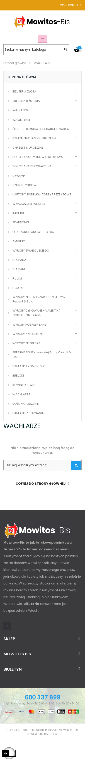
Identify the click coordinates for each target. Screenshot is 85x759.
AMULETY (18, 241)
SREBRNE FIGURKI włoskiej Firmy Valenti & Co (41, 354)
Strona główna (22, 77)
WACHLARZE (21, 394)
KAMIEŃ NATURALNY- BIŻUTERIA (34, 138)
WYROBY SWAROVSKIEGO (30, 250)
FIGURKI (17, 288)
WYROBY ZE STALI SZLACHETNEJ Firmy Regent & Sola (38, 299)
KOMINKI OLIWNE (24, 385)
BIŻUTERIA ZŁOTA (24, 91)
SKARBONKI (20, 222)
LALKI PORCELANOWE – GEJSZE (34, 232)
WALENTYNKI (21, 119)
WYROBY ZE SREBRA (26, 343)
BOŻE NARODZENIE (25, 404)
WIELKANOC (20, 110)
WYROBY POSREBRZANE (29, 324)
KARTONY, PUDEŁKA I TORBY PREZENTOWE (41, 194)
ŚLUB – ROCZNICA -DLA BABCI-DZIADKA (40, 129)
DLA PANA (19, 260)
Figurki (17, 278)
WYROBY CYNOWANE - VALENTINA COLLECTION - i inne (36, 312)
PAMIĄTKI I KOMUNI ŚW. (28, 366)
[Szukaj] (36, 50)
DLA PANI (18, 269)
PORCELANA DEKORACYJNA (32, 166)
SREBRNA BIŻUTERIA (26, 101)
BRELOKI (18, 375)
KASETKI (18, 213)
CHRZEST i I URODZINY (27, 147)
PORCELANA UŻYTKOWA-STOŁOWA (37, 157)
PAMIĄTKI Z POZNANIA (28, 413)
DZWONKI (19, 176)
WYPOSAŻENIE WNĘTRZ (28, 204)
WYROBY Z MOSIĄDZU (27, 334)
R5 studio (51, 734)
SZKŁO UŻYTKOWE (25, 185)
